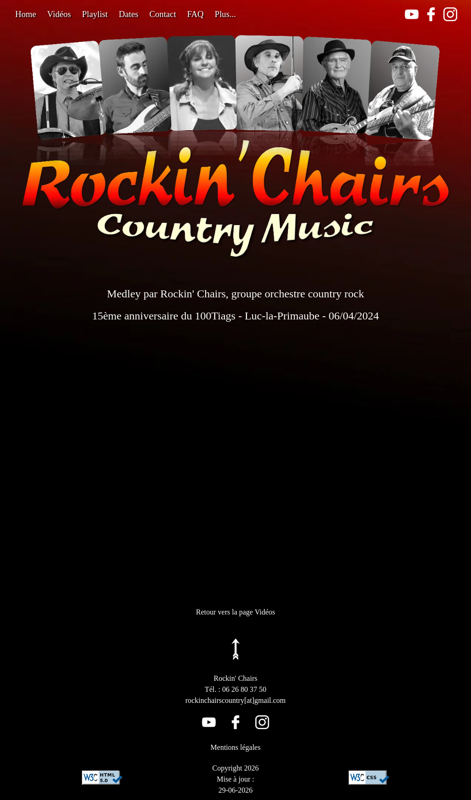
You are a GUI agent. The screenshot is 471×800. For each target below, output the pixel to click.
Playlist (95, 14)
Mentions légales (236, 747)
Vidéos (59, 14)
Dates (128, 14)
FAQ (195, 14)
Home (25, 14)
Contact (162, 14)
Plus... (225, 14)
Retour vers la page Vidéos (235, 612)
